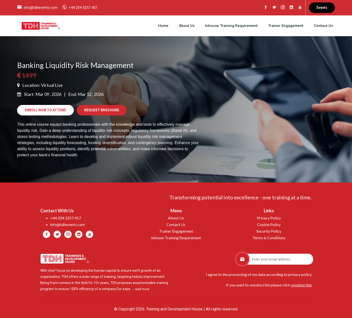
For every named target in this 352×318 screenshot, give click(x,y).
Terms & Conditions (269, 237)
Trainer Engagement (285, 25)
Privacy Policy (269, 218)
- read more (141, 289)
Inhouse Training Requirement (231, 25)
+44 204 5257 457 (83, 7)
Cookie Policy (269, 224)
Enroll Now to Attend (45, 110)
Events (322, 8)
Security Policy (268, 231)
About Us (187, 25)
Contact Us (323, 25)
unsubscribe (301, 285)
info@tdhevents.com (40, 7)
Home (163, 25)
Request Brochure (101, 110)
